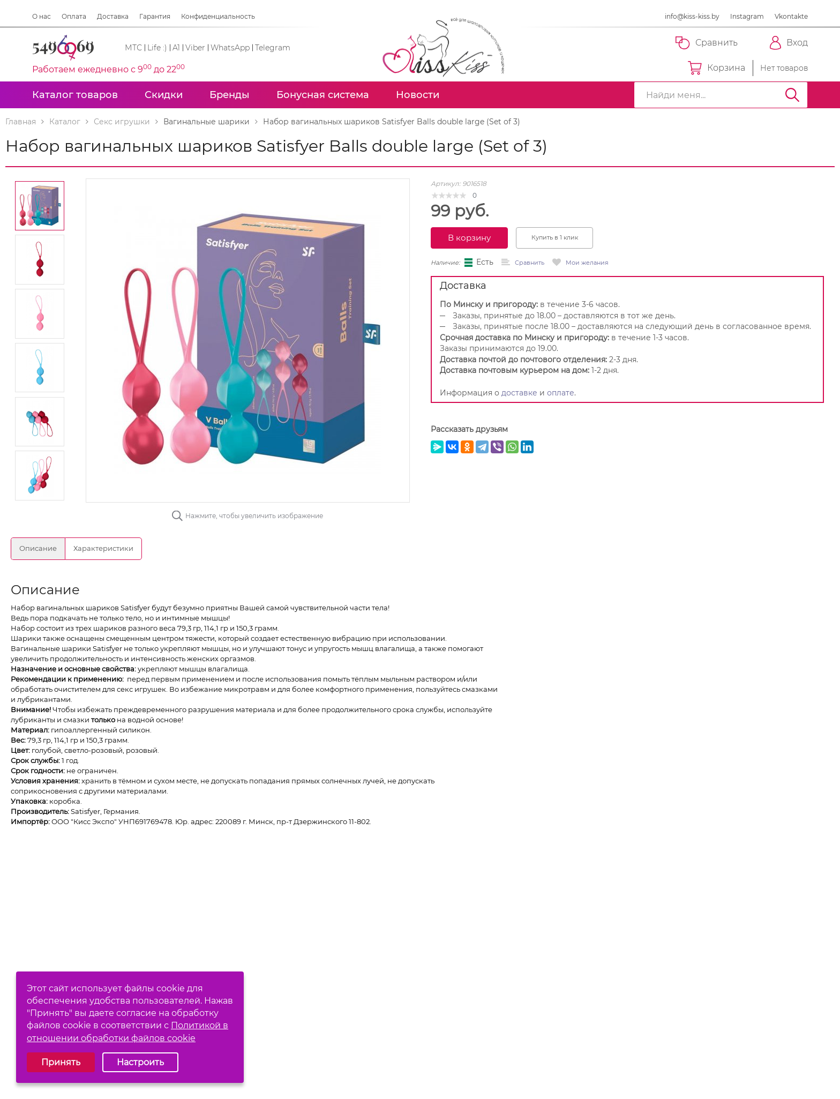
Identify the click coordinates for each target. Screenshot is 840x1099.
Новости (417, 95)
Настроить (140, 1062)
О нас (41, 16)
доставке (519, 393)
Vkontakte (791, 16)
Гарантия (154, 16)
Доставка (113, 16)
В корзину (469, 238)
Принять (60, 1062)
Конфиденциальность (218, 16)
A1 (176, 48)
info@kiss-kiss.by (692, 16)
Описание (38, 548)
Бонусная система (322, 95)
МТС (133, 48)
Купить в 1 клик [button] (554, 237)
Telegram (272, 48)
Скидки (164, 95)
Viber (195, 48)
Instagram (747, 16)
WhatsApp (230, 48)
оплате (560, 393)
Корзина (716, 68)
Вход (789, 43)
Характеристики (103, 548)
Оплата (74, 16)
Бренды (229, 95)
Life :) (157, 48)
